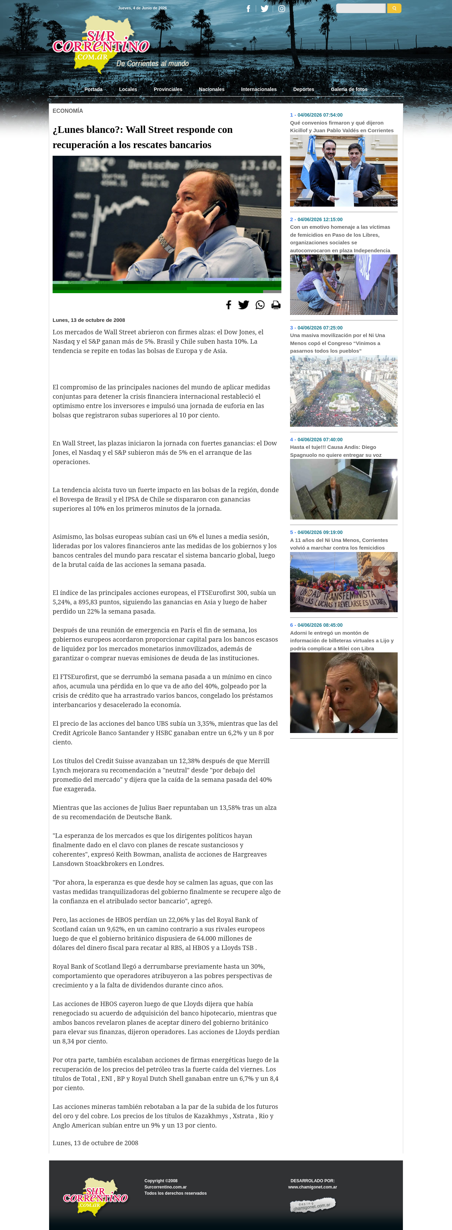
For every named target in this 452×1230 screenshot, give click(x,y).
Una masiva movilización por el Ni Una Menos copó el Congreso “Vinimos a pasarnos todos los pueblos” (337, 343)
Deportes (303, 89)
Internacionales (259, 89)
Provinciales (168, 89)
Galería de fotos (349, 89)
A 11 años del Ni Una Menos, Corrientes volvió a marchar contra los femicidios (339, 544)
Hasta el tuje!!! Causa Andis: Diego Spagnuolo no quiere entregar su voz (335, 451)
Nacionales (212, 89)
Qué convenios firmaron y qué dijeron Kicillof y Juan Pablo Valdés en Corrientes (342, 127)
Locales (128, 89)
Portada (97, 89)
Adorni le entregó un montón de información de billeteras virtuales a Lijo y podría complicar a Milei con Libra (342, 640)
